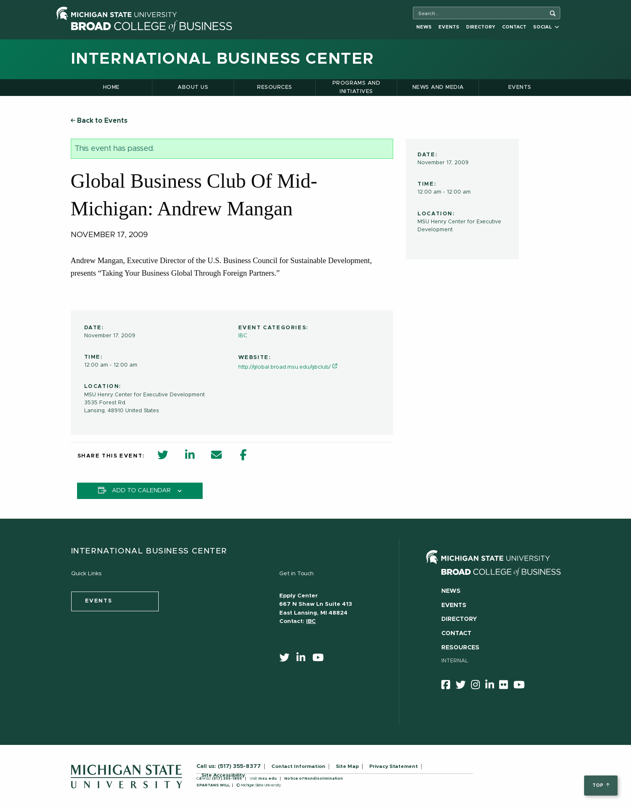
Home (111, 87)
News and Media (438, 87)
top (600, 785)
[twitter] (287, 659)
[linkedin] (303, 659)
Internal (455, 661)
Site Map (347, 766)
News (424, 27)
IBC (242, 336)
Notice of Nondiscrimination (313, 779)
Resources (274, 87)
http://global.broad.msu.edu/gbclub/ (284, 367)
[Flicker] (506, 686)
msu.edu (267, 779)
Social (546, 27)
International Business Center (222, 59)
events (98, 601)
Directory (480, 27)
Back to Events (99, 120)
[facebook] (448, 686)
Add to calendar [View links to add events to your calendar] (141, 491)
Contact (514, 27)
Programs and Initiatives (356, 87)
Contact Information (298, 766)
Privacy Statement (393, 766)
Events (448, 27)
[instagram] (478, 686)
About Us (193, 87)
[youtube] (320, 659)
